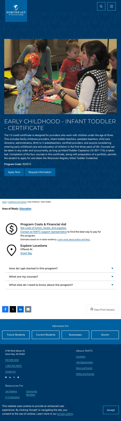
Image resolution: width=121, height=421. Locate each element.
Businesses (75, 334)
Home (4, 202)
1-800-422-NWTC (13, 366)
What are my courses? (23, 276)
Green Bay (26, 253)
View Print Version (102, 309)
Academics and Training (17, 202)
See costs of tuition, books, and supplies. (43, 227)
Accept (111, 410)
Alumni (105, 334)
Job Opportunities (84, 362)
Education (25, 208)
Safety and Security (85, 374)
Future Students (16, 334)
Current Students (45, 334)
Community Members (31, 393)
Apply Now (14, 172)
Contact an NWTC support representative (43, 231)
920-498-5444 (12, 360)
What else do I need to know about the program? (41, 284)
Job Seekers (11, 391)
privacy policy (65, 413)
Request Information (39, 172)
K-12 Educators (12, 397)
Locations (80, 356)
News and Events (84, 368)
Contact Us (10, 371)
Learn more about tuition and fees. (74, 239)
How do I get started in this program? (33, 268)
